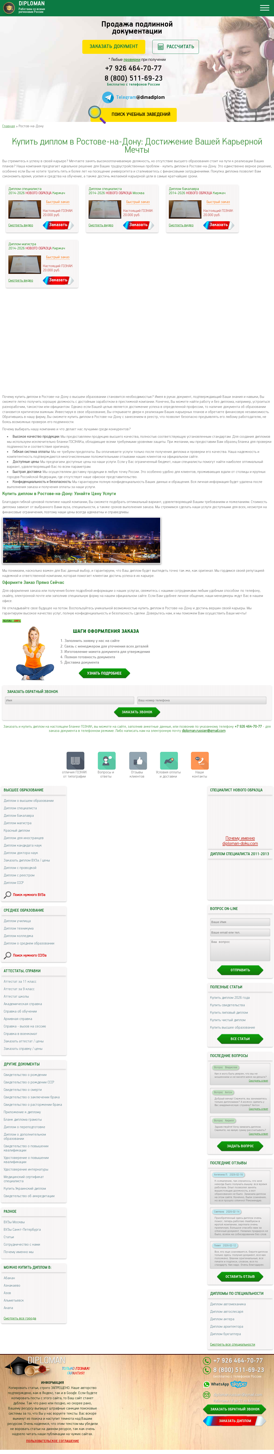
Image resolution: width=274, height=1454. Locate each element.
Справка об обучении (20, 1011)
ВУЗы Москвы (14, 1222)
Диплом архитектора (226, 1331)
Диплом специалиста (20, 808)
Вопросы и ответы (106, 774)
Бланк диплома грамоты (23, 1119)
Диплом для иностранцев (24, 838)
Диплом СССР (14, 883)
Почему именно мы (19, 1252)
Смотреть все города (20, 1318)
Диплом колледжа (18, 936)
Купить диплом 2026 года (230, 1002)
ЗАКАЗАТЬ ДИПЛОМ (235, 1425)
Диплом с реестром (19, 875)
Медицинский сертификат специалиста (24, 1179)
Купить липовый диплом (229, 1017)
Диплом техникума (19, 928)
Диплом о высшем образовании (29, 801)
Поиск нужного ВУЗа (29, 895)
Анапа (8, 1308)
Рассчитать (180, 47)
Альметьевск (14, 1300)
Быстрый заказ (57, 202)
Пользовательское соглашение (52, 1445)
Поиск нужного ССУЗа (29, 955)
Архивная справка (18, 1019)
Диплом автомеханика (228, 1308)
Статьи (9, 1237)
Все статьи (240, 1043)
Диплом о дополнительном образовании (25, 1136)
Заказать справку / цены (23, 1049)
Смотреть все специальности (232, 1349)
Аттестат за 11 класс (20, 981)
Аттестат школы (16, 996)
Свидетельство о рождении (25, 1075)
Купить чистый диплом (228, 1024)
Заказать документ (114, 46)
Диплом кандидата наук (23, 845)
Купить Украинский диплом (25, 1188)
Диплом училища (17, 921)
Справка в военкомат (20, 1034)
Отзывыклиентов (137, 774)
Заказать (58, 224)
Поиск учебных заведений (140, 114)
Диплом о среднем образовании (29, 943)
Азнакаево (12, 1285)
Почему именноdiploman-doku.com (240, 841)
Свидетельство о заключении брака (32, 1097)
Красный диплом (17, 830)
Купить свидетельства (227, 1009)
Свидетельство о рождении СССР (29, 1082)
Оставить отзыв (240, 1281)
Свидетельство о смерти (23, 1090)
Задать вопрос (240, 1150)
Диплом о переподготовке (24, 1127)
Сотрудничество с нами (22, 1244)
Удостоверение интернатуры (26, 1169)
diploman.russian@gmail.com (203, 731)
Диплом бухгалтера (225, 1338)
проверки (132, 59)
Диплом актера (222, 1323)
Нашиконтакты (199, 774)
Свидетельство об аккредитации (29, 1196)
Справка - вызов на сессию (25, 1026)
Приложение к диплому (22, 1112)
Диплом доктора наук (21, 853)
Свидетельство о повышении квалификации (26, 1148)
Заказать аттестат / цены (24, 1041)
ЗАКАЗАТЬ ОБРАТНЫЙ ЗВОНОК (235, 1413)
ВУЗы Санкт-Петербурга (22, 1229)
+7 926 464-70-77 (133, 69)
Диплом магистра (17, 823)
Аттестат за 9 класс (19, 989)
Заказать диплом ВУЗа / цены (27, 860)
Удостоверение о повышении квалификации (26, 1160)
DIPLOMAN (46, 1365)
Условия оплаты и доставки (168, 774)
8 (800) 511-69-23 (133, 79)
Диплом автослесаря (226, 1316)
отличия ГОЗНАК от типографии (74, 774)
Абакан (9, 1278)
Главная (8, 126)
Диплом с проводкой (20, 868)
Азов (7, 1293)
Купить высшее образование (232, 1032)
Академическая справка (23, 1004)
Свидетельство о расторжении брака (33, 1105)
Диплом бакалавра (19, 815)
